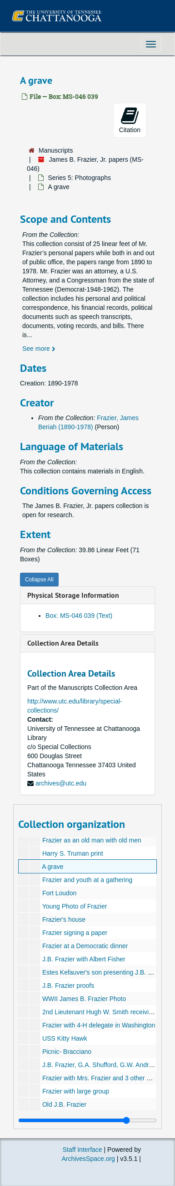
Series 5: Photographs (79, 177)
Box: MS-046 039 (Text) (78, 615)
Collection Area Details (63, 643)
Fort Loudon (59, 893)
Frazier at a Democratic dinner (85, 946)
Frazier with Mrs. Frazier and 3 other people (104, 1078)
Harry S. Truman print (72, 853)
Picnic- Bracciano (66, 1051)
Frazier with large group (75, 1091)
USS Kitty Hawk (64, 1038)
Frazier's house (63, 919)
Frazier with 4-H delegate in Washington (98, 1025)
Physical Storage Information (73, 595)
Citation (129, 119)
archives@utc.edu (60, 783)
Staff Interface (82, 1149)
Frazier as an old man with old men (91, 840)
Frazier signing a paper (74, 932)
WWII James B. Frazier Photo (84, 998)
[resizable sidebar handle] (87, 1120)
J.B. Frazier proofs (68, 985)
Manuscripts (56, 150)
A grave (52, 866)
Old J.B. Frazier (64, 1104)
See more (38, 348)
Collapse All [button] (39, 579)
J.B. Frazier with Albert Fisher (83, 959)
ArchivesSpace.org (88, 1158)
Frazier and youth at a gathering (87, 879)
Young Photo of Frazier (74, 906)
